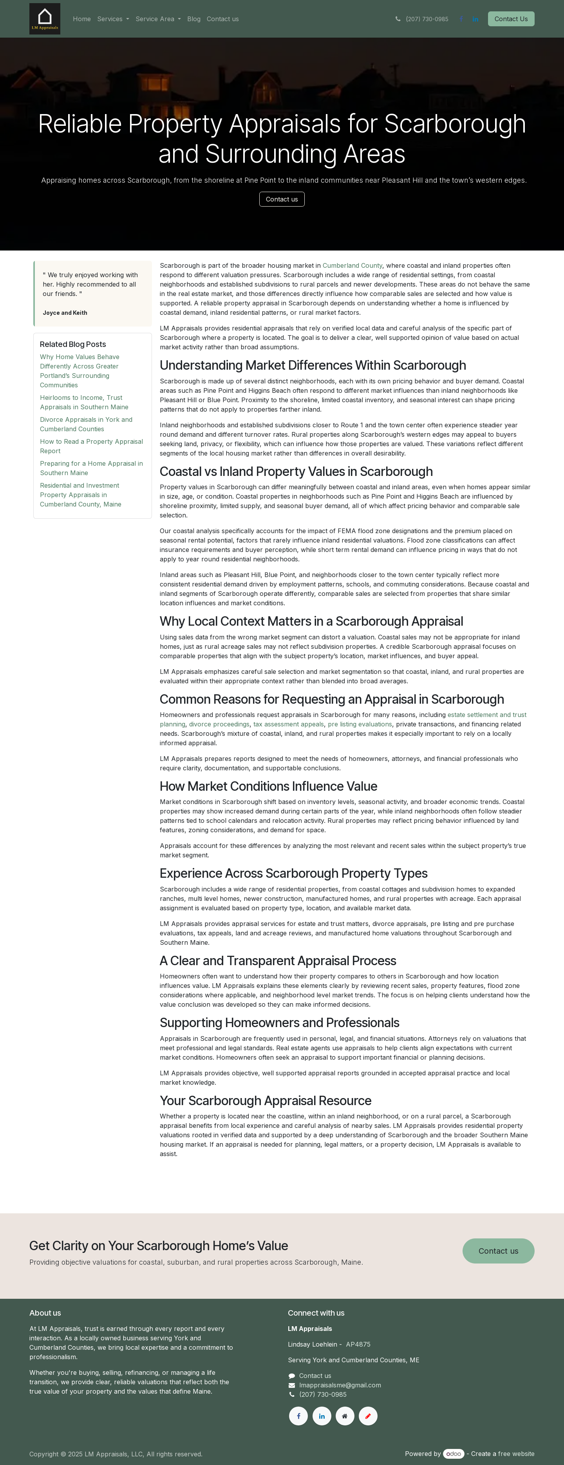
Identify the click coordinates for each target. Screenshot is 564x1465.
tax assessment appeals (288, 724)
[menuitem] (82, 19)
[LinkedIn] (475, 19)
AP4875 (358, 1344)
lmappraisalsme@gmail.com (340, 1385)
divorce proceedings (219, 724)
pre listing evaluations (360, 724)
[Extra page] (345, 1416)
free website (516, 1454)
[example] (368, 1416)
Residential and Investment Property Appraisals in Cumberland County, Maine (80, 494)
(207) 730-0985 (323, 1394)
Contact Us (511, 19)
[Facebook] (461, 19)
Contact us (282, 199)
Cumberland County (352, 265)
